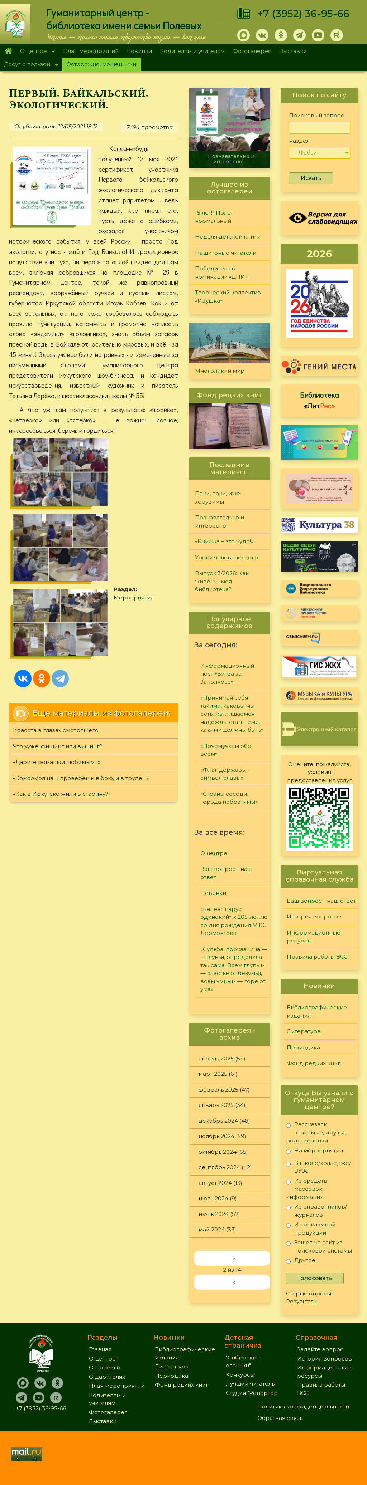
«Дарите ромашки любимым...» (56, 623)
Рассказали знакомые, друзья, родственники (316, 1132)
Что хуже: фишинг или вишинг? (58, 607)
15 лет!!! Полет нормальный (214, 216)
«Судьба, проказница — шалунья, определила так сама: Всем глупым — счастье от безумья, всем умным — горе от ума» (233, 969)
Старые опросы (308, 1293)
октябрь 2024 (218, 1151)
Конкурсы (240, 1374)
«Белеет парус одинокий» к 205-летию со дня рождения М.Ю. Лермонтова (234, 921)
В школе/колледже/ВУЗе (318, 1167)
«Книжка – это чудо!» (224, 541)
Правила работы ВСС (317, 956)
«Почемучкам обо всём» (225, 750)
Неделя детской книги (228, 236)
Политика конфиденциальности (303, 1406)
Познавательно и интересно (231, 159)
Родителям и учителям (192, 51)
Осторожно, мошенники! (101, 64)
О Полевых (105, 1367)
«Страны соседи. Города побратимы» (229, 797)
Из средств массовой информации (306, 1188)
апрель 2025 (216, 1058)
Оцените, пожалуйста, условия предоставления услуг (319, 772)
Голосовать (315, 1278)
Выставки (293, 51)
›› (234, 1282)
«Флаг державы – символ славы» (225, 773)
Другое (300, 1261)
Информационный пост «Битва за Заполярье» (227, 673)
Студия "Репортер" (253, 1393)
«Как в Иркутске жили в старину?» (62, 655)
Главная (8, 51)
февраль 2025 (218, 1089)
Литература (303, 1031)
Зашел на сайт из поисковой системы (319, 1246)
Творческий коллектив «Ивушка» (228, 296)
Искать (311, 178)
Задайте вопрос (320, 1349)
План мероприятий (91, 51)
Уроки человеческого (226, 557)
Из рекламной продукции (310, 1228)
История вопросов (314, 916)
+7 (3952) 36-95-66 (303, 14)
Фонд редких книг (313, 1063)
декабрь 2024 (218, 1120)
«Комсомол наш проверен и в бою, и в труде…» (81, 639)
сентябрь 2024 (219, 1167)
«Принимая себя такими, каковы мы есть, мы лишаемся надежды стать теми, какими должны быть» (231, 713)
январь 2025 (216, 1105)
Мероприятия (112, 482)
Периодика (303, 1047)
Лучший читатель (250, 1383)
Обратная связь (279, 1418)
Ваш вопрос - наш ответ (226, 873)
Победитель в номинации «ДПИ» (221, 272)
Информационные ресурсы (313, 936)
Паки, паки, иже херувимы (217, 497)
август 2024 (215, 1183)
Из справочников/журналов (316, 1210)
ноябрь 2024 (216, 1136)
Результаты (302, 1301)
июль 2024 (213, 1198)
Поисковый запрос (316, 115)
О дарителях (107, 1376)
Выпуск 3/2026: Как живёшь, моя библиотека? (222, 581)
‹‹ (234, 1258)
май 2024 (212, 1229)
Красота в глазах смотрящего (56, 591)
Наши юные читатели (225, 252)
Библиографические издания (317, 1011)
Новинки (139, 51)
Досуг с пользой (29, 65)
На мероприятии (314, 1152)
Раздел (299, 140)
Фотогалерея (252, 51)
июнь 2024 (214, 1214)
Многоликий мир (219, 370)
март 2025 (213, 1073)
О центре (35, 52)
